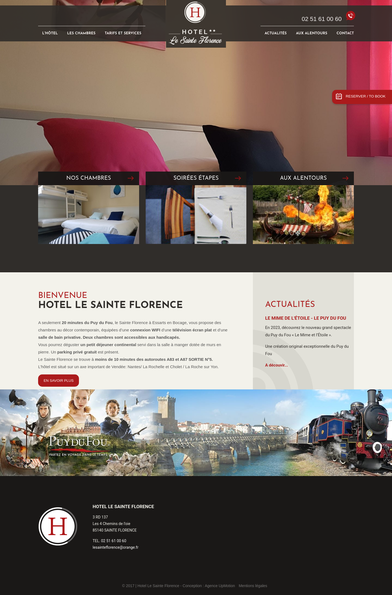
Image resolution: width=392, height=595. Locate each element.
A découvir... (276, 365)
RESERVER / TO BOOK (365, 96)
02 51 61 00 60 (322, 19)
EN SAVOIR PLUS (59, 381)
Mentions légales (253, 586)
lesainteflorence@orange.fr (115, 547)
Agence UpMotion (220, 586)
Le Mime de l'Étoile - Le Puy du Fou (305, 318)
